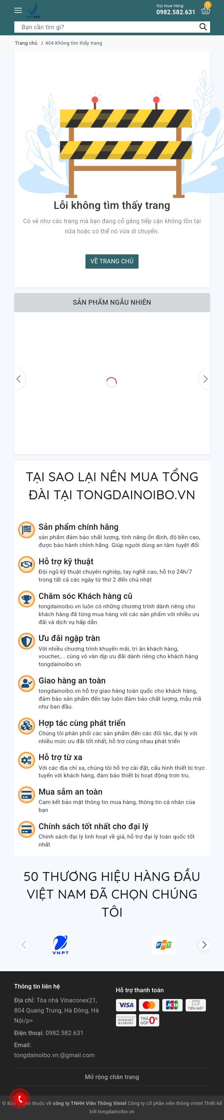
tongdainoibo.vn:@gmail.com (54, 1055)
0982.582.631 (175, 9)
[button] (204, 945)
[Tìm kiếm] (203, 27)
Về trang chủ (111, 261)
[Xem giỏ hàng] (205, 10)
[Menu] (18, 10)
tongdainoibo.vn (116, 1111)
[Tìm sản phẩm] (112, 27)
